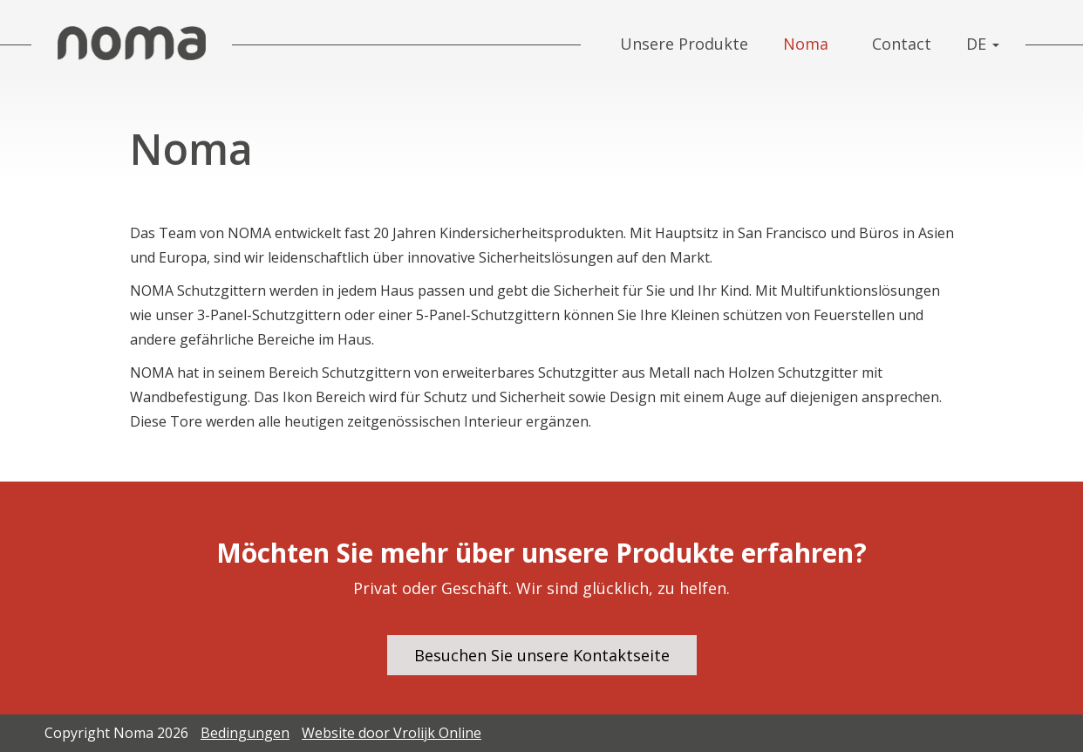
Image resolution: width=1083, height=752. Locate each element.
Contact (901, 43)
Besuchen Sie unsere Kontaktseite (542, 655)
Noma (805, 43)
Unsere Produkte (684, 43)
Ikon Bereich (324, 397)
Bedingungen (245, 732)
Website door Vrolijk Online (391, 732)
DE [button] (982, 43)
